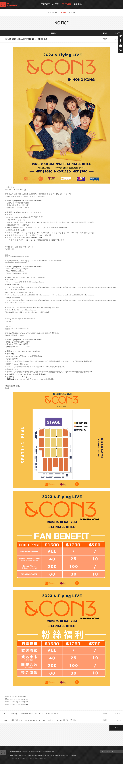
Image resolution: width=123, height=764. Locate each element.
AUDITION (78, 4)
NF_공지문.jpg (12, 696)
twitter (120, 35)
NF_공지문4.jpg (12, 704)
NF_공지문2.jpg (12, 699)
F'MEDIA (72, 12)
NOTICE (63, 12)
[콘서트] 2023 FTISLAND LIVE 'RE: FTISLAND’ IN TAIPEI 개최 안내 (35, 713)
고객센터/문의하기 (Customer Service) (41, 751)
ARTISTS (55, 4)
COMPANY (45, 4)
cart (120, 50)
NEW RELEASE (52, 12)
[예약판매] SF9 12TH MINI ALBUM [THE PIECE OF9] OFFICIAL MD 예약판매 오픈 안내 (43, 720)
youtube (120, 45)
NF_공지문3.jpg (12, 702)
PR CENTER (66, 4)
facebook (120, 40)
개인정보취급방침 (15, 751)
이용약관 (24, 751)
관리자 (105, 39)
